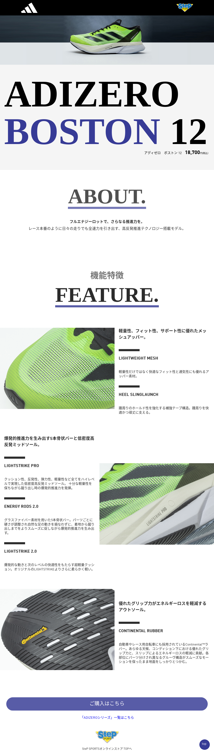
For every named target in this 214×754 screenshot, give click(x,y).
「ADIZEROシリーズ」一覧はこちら (107, 718)
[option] (107, 32)
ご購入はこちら (107, 705)
